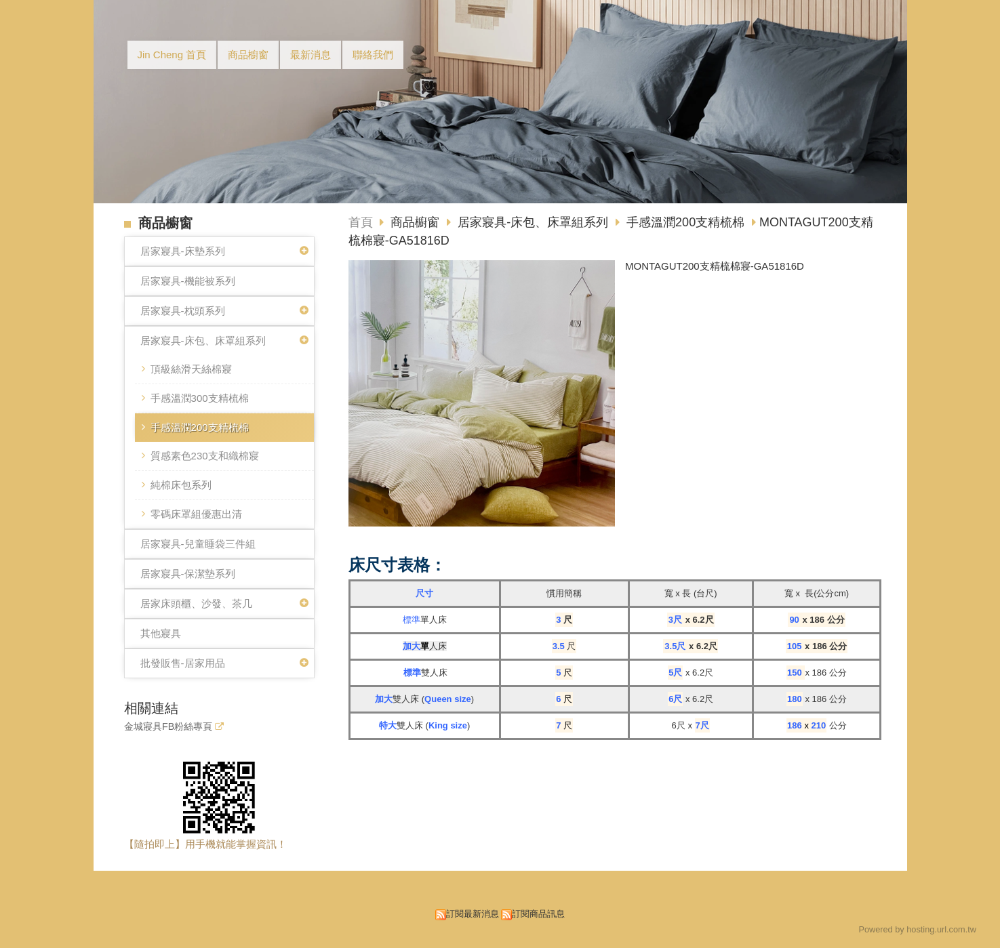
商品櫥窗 (417, 222)
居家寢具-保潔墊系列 (187, 573)
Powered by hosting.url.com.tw (917, 929)
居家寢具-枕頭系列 (182, 310)
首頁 (360, 222)
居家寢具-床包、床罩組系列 (203, 340)
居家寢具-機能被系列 (187, 281)
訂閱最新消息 (472, 914)
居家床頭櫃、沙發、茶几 (196, 603)
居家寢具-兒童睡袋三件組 (198, 544)
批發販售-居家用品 (182, 663)
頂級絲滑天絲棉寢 (191, 369)
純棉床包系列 (181, 485)
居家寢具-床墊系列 (182, 251)
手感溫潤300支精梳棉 (200, 398)
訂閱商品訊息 (538, 914)
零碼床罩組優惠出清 (196, 514)
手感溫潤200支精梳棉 (200, 427)
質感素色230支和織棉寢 (205, 455)
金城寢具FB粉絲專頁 (168, 727)
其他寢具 (160, 633)
